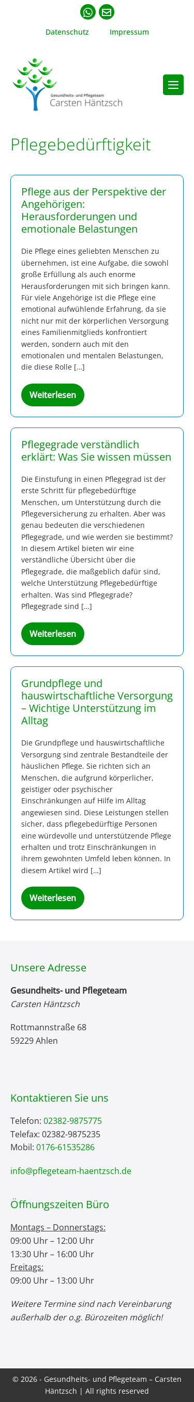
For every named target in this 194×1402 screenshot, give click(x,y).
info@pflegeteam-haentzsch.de (70, 1171)
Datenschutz (67, 32)
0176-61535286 (65, 1147)
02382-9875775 (72, 1120)
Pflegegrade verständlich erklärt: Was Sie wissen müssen (96, 450)
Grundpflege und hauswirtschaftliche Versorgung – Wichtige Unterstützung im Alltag (97, 701)
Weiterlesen (56, 397)
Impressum (129, 32)
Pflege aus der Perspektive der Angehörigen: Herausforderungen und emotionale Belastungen (93, 210)
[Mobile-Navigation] (173, 84)
